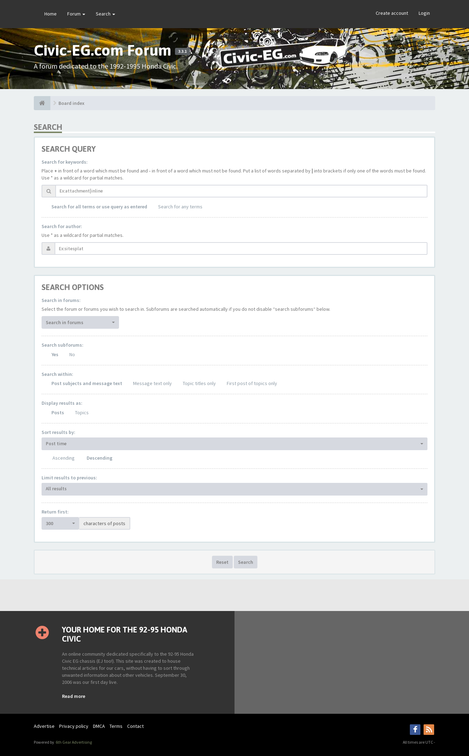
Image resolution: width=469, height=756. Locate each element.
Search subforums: (62, 345)
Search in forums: (61, 300)
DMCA (99, 726)
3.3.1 (182, 51)
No (72, 354)
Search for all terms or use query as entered (99, 206)
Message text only (152, 383)
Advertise (44, 726)
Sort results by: (58, 432)
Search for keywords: (65, 162)
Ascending (63, 458)
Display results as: (62, 403)
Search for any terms (180, 206)
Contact (135, 726)
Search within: (57, 374)
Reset (222, 562)
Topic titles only (199, 383)
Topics (82, 412)
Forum (76, 14)
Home (50, 14)
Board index (71, 103)
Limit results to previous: (69, 477)
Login (424, 13)
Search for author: (62, 226)
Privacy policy (73, 726)
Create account (392, 13)
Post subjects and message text (86, 383)
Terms (116, 726)
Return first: (55, 512)
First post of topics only (252, 383)
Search (105, 14)
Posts (57, 412)
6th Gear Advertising (73, 742)
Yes (54, 354)
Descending (99, 458)
